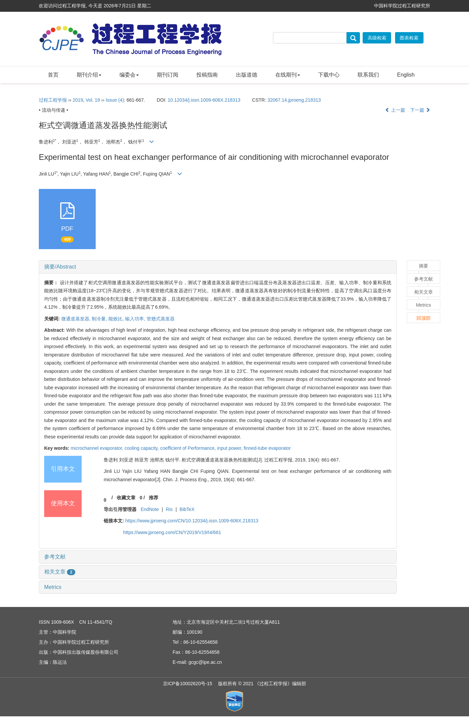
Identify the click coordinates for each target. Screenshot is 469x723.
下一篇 (420, 110)
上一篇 (395, 110)
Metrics (53, 587)
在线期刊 (287, 75)
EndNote (149, 509)
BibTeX (187, 509)
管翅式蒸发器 (161, 318)
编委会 (129, 75)
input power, (230, 448)
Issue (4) (115, 100)
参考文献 (55, 556)
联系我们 (368, 75)
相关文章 (59, 572)
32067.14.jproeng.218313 (294, 100)
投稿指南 (207, 75)
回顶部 (423, 318)
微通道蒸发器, (76, 318)
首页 (53, 75)
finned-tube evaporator (267, 448)
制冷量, (100, 318)
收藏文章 (126, 497)
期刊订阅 (167, 75)
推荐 (153, 497)
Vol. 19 (93, 100)
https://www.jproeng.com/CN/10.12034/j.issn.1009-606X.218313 (192, 520)
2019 (78, 100)
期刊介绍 (89, 75)
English (405, 75)
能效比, (116, 318)
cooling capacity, (142, 448)
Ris (169, 509)
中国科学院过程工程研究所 (402, 5)
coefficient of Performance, (188, 448)
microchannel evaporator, (97, 448)
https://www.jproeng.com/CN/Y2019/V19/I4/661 (172, 532)
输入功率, (136, 318)
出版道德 (246, 75)
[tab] (217, 267)
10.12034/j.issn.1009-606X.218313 (204, 100)
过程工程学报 (53, 100)
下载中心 (329, 75)
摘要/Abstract (60, 267)
